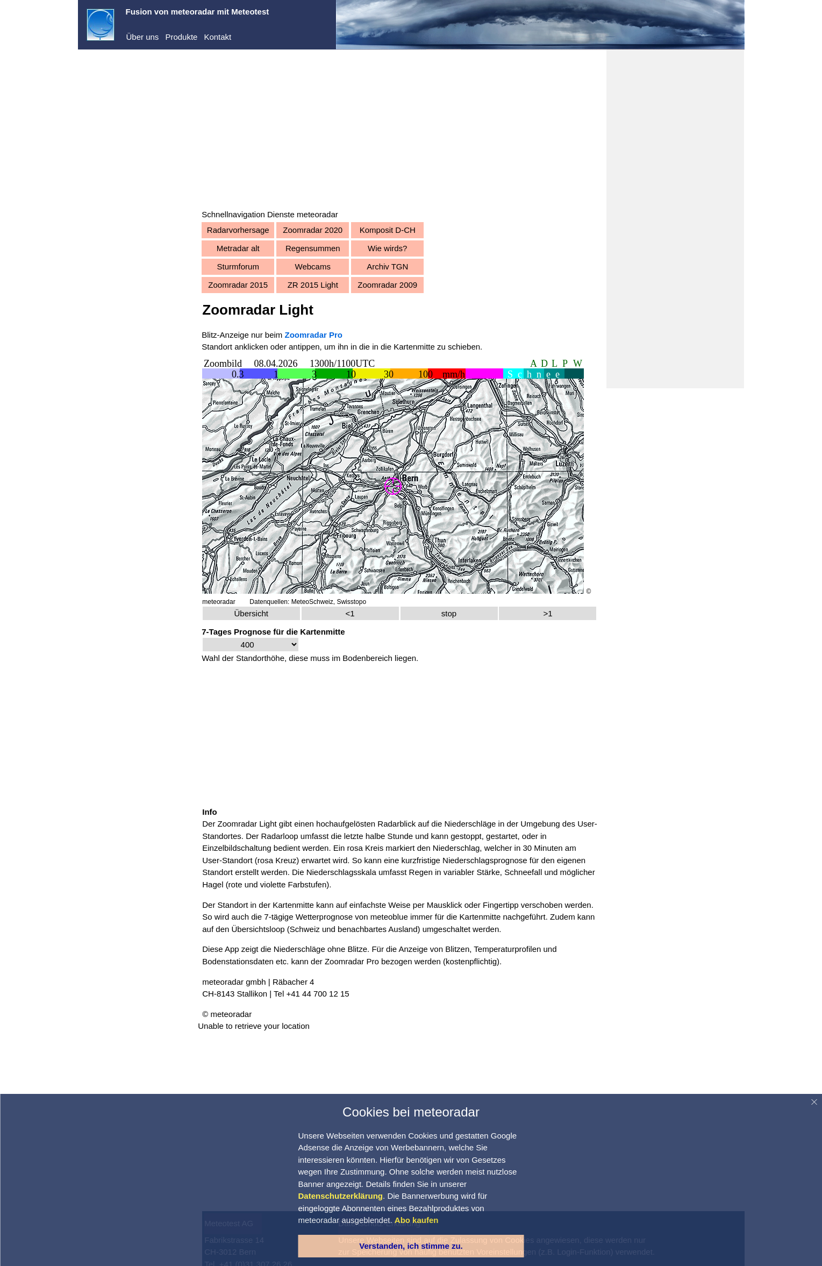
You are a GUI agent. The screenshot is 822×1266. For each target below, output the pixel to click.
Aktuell (109, 205)
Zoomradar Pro (370, 954)
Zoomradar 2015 (257, 284)
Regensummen (331, 248)
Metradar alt (256, 248)
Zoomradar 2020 (331, 229)
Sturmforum (256, 266)
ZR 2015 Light (331, 284)
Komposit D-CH (406, 229)
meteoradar (117, 79)
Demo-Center (121, 96)
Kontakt (217, 36)
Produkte (181, 36)
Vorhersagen (119, 221)
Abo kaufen (107, 163)
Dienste (110, 112)
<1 (363, 610)
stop (458, 610)
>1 (554, 610)
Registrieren (108, 149)
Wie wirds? (405, 248)
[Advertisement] (412, 133)
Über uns (142, 36)
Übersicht (268, 610)
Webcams (331, 266)
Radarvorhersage (256, 229)
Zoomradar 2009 (406, 284)
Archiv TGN (405, 266)
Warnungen (117, 238)
